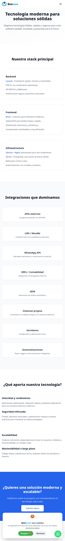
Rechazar (40, 533)
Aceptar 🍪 (26, 533)
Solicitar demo (32, 508)
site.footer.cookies (32, 528)
